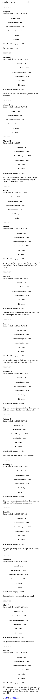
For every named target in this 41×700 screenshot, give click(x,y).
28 (17, 698)
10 (10, 698)
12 (13, 698)
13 (15, 698)
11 (11, 698)
